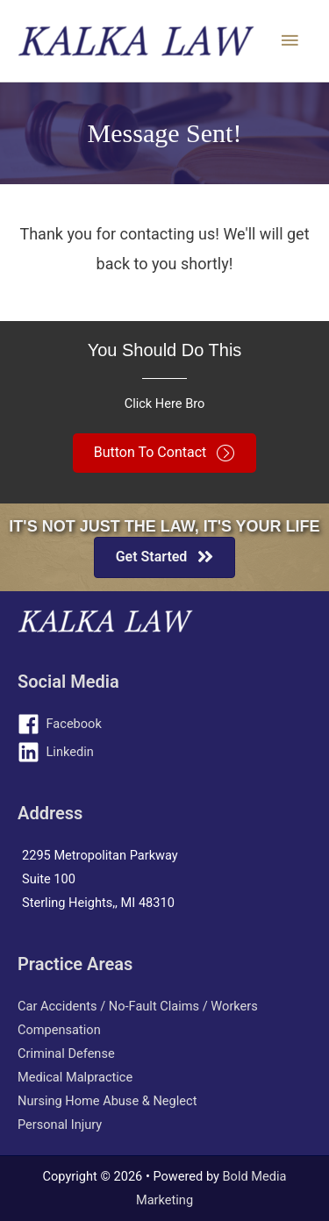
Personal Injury (60, 1124)
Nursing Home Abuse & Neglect (107, 1101)
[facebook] (164, 724)
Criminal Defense (66, 1053)
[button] (164, 453)
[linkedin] (164, 752)
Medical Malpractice (75, 1077)
